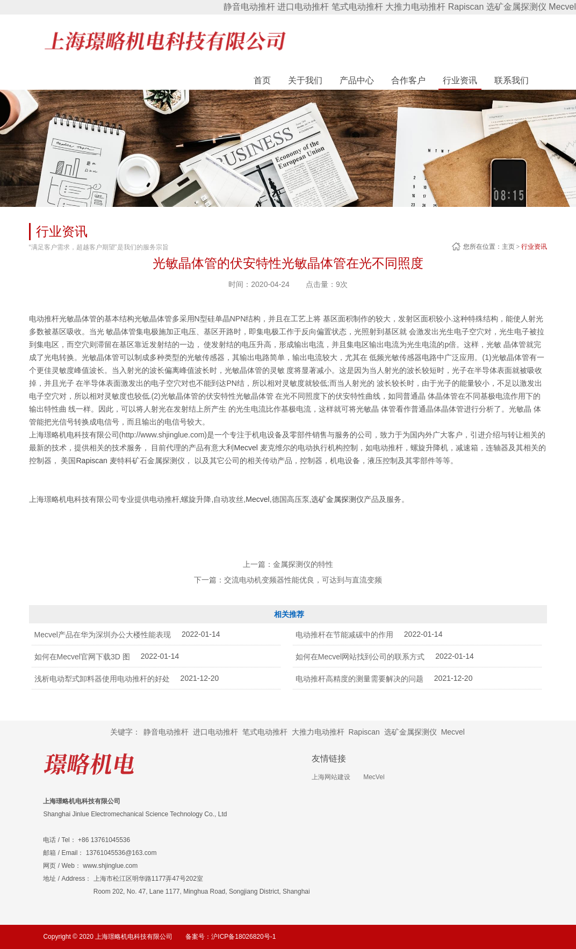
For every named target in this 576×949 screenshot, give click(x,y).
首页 (262, 80)
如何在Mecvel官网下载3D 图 (82, 656)
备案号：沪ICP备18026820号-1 (230, 936)
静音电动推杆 (249, 6)
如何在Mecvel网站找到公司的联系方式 (360, 656)
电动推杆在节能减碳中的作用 (344, 634)
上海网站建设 (331, 777)
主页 (508, 246)
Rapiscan (466, 6)
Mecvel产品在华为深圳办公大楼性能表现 (102, 634)
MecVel (373, 777)
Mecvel (562, 6)
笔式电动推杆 (357, 6)
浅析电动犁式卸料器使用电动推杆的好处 (102, 678)
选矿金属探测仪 (516, 6)
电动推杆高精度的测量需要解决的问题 (359, 678)
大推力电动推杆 (415, 6)
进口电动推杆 (303, 6)
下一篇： (288, 580)
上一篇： (288, 564)
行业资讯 (534, 246)
